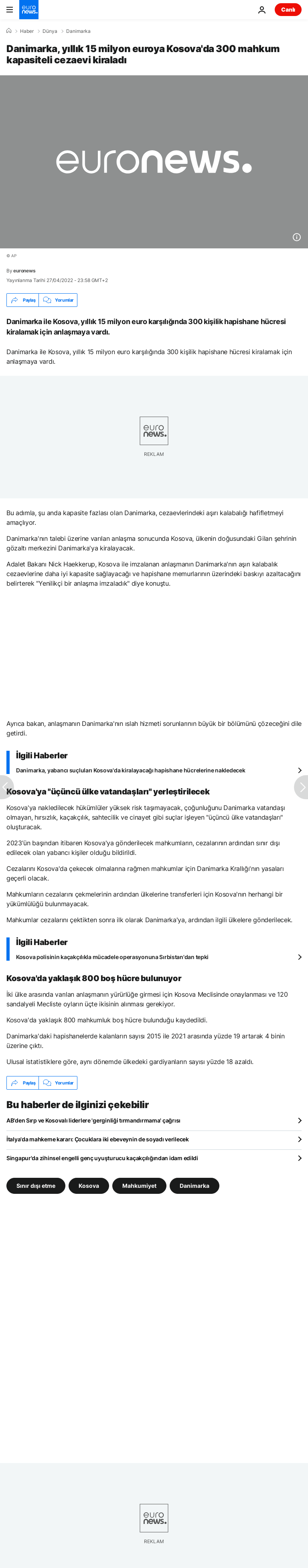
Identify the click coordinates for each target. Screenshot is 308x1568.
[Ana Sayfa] (8, 31)
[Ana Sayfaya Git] (28, 9)
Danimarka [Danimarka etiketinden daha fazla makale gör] (194, 1185)
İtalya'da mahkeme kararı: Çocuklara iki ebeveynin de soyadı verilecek (97, 1139)
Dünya (50, 31)
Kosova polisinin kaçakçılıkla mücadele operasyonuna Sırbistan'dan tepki (112, 956)
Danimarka (78, 31)
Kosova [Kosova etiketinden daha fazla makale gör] (89, 1185)
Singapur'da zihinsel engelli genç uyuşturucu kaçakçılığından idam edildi (102, 1158)
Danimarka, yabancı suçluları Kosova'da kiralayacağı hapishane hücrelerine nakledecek (130, 770)
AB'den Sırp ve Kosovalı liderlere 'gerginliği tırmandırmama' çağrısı (93, 1120)
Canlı (288, 9)
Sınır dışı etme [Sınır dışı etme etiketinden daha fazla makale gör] (35, 1185)
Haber (27, 31)
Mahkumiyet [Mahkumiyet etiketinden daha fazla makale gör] (139, 1185)
